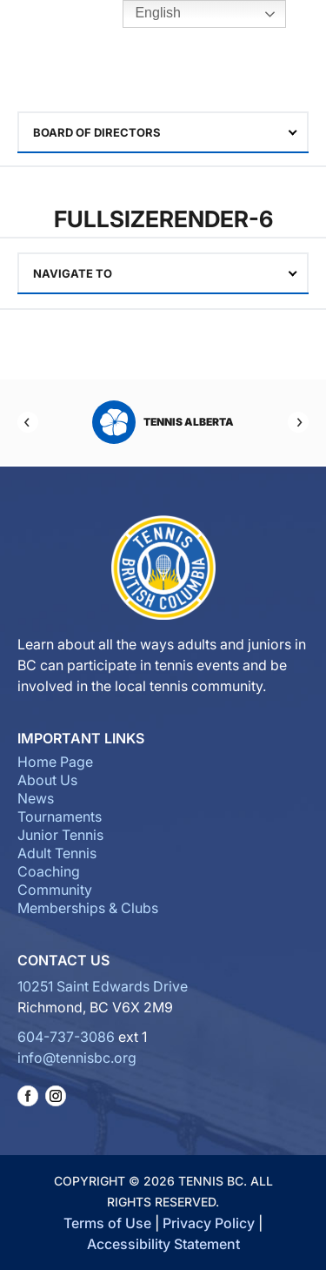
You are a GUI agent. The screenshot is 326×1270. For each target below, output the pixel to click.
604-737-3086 (66, 1036)
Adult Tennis (56, 853)
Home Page (55, 761)
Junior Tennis (60, 834)
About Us (47, 780)
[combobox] (163, 132)
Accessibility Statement (163, 1244)
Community (54, 889)
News (35, 798)
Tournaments (59, 816)
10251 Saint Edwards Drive (102, 986)
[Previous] (27, 422)
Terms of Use (107, 1223)
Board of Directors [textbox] (97, 132)
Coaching (48, 871)
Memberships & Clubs (87, 908)
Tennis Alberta (163, 422)
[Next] (298, 422)
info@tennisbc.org (76, 1057)
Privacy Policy (209, 1223)
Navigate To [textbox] (72, 273)
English (145, 13)
